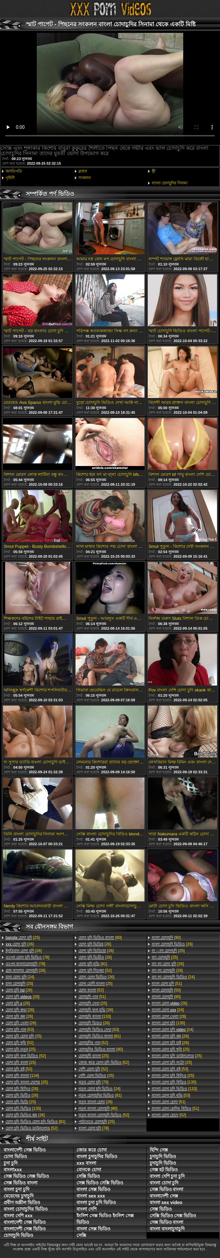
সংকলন (84, 177)
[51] (92, 996)
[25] (23, 937)
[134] (22, 1075)
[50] (166, 990)
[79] (93, 1082)
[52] (19, 1042)
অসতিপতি (14, 171)
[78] (27, 957)
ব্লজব (82, 171)
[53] (20, 1029)
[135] (23, 1108)
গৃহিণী (10, 177)
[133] (94, 1016)
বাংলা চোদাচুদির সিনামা (170, 183)
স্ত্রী (153, 171)
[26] (20, 944)
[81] (35, 1121)
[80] (99, 937)
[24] (20, 977)
